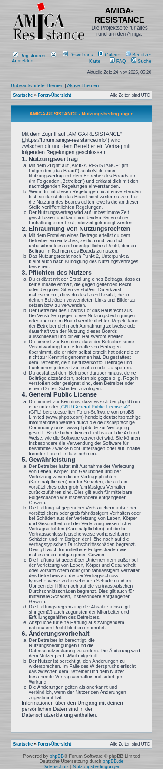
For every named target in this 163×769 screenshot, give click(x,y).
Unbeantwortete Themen (37, 85)
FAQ (118, 61)
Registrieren (29, 55)
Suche (141, 61)
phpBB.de (113, 761)
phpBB (57, 756)
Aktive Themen (83, 85)
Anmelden (34, 58)
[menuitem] (78, 54)
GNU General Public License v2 (95, 406)
